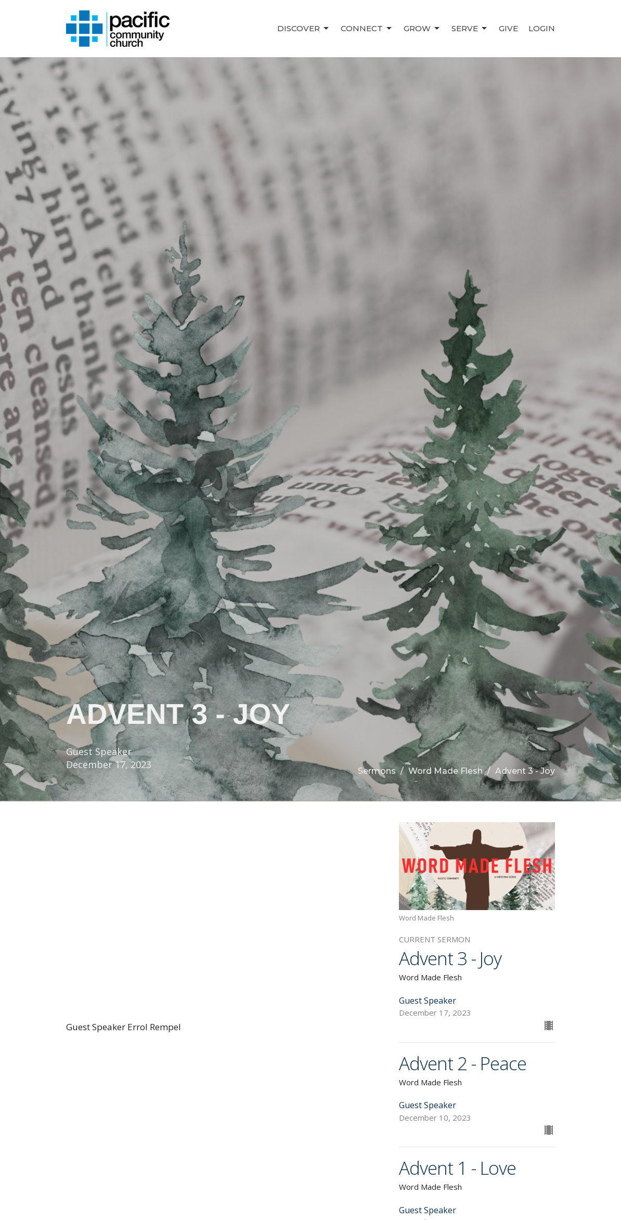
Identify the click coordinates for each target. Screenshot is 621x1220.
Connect (367, 28)
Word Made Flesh (445, 771)
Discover (303, 28)
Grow (422, 28)
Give (508, 28)
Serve (469, 28)
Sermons (377, 771)
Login (541, 28)
